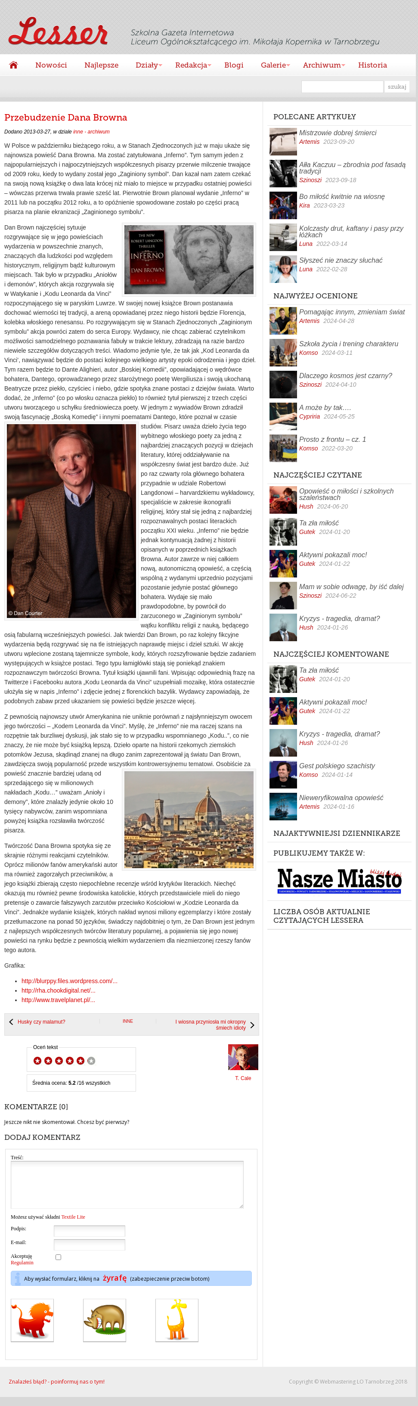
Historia (372, 65)
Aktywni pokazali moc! (333, 555)
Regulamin (22, 1272)
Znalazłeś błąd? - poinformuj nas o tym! (57, 1390)
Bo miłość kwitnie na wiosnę (342, 196)
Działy (144, 66)
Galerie (271, 66)
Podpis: (18, 1238)
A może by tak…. (325, 407)
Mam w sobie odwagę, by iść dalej (351, 586)
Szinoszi (310, 180)
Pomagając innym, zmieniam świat (352, 312)
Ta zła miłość (319, 523)
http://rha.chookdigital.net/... (59, 990)
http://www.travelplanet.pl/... (58, 999)
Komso (308, 352)
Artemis (309, 141)
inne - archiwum (91, 132)
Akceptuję (22, 1268)
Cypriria (309, 416)
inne (128, 1021)
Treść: (17, 1158)
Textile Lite (73, 1226)
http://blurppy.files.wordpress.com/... (70, 981)
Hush (306, 506)
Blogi (234, 65)
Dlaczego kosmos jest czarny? (345, 375)
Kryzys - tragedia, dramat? (339, 618)
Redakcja (189, 66)
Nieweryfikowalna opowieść (341, 797)
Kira (304, 205)
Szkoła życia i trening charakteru (348, 344)
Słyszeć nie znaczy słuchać (341, 260)
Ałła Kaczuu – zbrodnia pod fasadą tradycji (352, 168)
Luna (306, 243)
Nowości (51, 65)
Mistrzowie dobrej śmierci (338, 133)
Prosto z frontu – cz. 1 (332, 439)
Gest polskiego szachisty (337, 766)
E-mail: (18, 1251)
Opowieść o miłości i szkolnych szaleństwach (346, 494)
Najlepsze (101, 65)
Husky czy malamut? (41, 1022)
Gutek (307, 531)
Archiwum (319, 66)
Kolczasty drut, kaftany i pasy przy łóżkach (351, 232)
